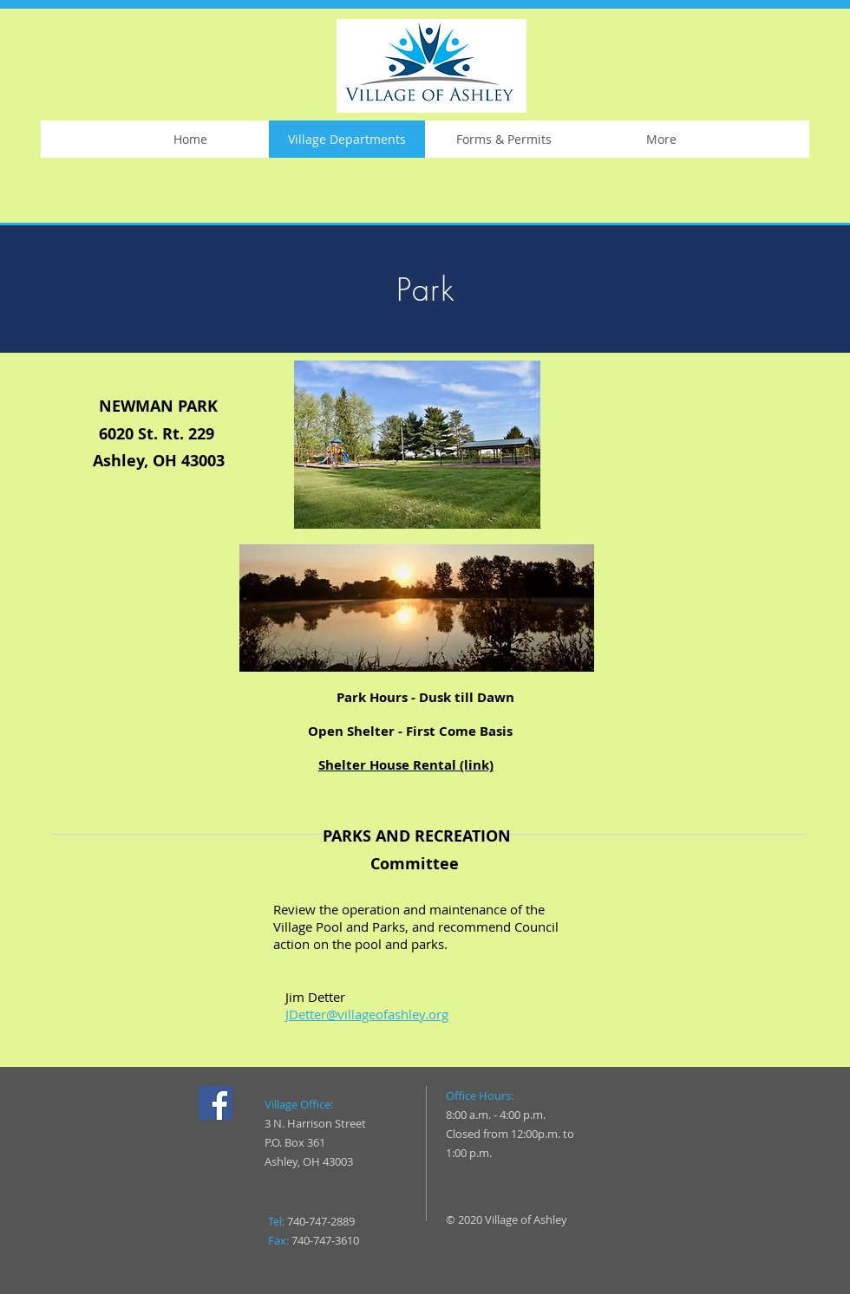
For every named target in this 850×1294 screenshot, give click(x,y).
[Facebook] (215, 1103)
